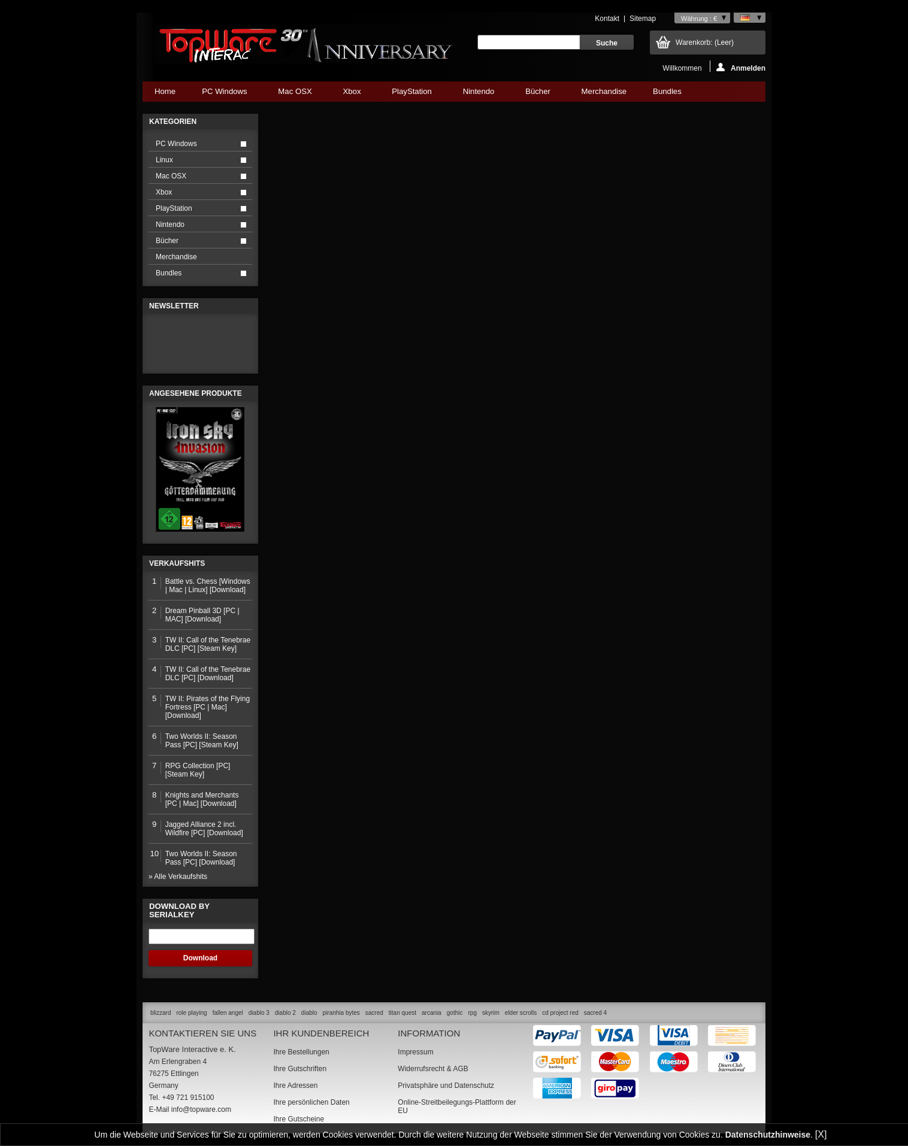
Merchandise (604, 91)
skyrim (491, 1012)
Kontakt (607, 18)
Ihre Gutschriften (299, 1069)
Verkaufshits (177, 563)
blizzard (160, 1012)
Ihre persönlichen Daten (311, 1102)
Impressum (415, 1052)
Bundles (667, 94)
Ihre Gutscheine (298, 1119)
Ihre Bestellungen (301, 1052)
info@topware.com (201, 1109)
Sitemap (642, 18)
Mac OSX (294, 94)
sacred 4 (595, 1012)
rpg (472, 1012)
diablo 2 (285, 1012)
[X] (821, 1134)
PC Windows (224, 94)
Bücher (537, 94)
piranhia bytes (341, 1012)
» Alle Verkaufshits (178, 876)
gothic (455, 1012)
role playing (191, 1012)
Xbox (352, 94)
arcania (431, 1012)
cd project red (560, 1012)
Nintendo (478, 94)
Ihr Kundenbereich (321, 1033)
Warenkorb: (705, 42)
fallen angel (228, 1012)
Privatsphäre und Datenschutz (446, 1085)
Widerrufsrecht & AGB (433, 1069)
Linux (164, 160)
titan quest (402, 1012)
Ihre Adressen (295, 1085)
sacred (374, 1012)
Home (165, 91)
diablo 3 (259, 1012)
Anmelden (740, 67)
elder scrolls (521, 1012)
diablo (309, 1012)
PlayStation (411, 94)
